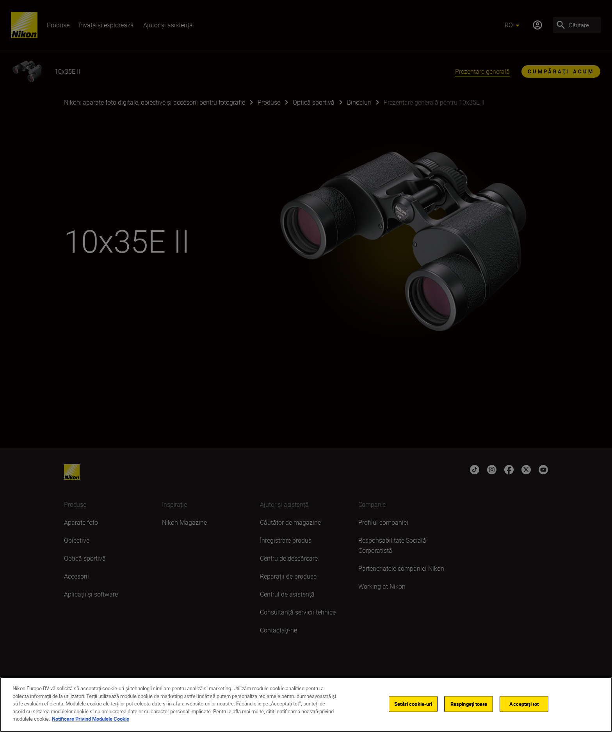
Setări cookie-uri (413, 704)
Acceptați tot (524, 704)
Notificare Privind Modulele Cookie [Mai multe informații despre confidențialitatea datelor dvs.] (90, 719)
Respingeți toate (468, 704)
